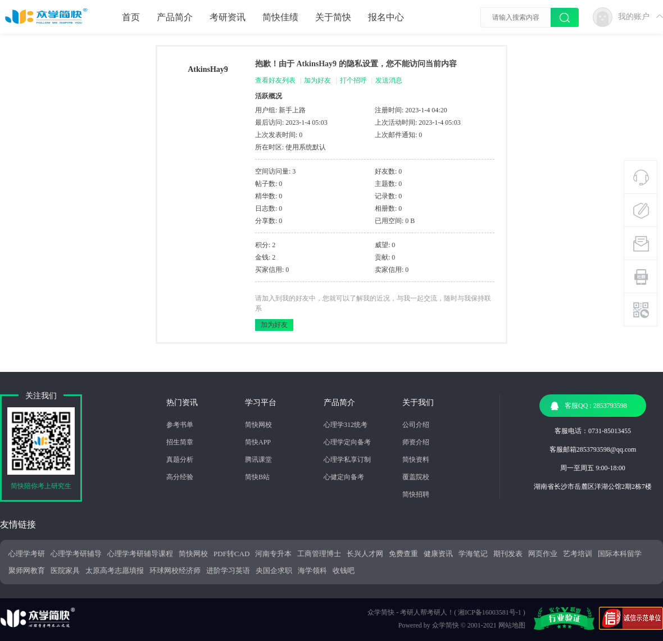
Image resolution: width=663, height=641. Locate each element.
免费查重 (403, 553)
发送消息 (388, 80)
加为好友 (317, 80)
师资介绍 (415, 442)
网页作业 (542, 553)
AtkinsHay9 (208, 69)
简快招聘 (415, 494)
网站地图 (511, 625)
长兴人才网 (365, 553)
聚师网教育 (26, 570)
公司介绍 (415, 425)
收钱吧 (344, 570)
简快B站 (257, 477)
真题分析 (179, 459)
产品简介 (175, 17)
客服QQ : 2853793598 (589, 406)
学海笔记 (473, 553)
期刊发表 (508, 553)
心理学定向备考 (347, 442)
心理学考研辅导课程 (140, 553)
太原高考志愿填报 (114, 570)
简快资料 (415, 459)
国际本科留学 (620, 553)
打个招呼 (353, 80)
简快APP (258, 442)
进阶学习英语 (228, 570)
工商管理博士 (319, 553)
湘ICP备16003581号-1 (489, 612)
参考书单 (179, 425)
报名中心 (386, 17)
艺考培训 (577, 553)
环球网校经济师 (175, 570)
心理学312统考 (345, 425)
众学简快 (445, 625)
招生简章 (179, 442)
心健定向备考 (344, 477)
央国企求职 (274, 570)
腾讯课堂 (258, 459)
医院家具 (65, 570)
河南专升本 (273, 553)
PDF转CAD (231, 553)
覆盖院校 (415, 477)
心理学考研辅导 (76, 553)
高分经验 (179, 477)
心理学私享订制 (347, 459)
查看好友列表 (275, 80)
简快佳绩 (280, 17)
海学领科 (312, 570)
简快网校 (258, 425)
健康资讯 (438, 553)
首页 (131, 17)
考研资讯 (228, 17)
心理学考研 (26, 553)
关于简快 (333, 17)
